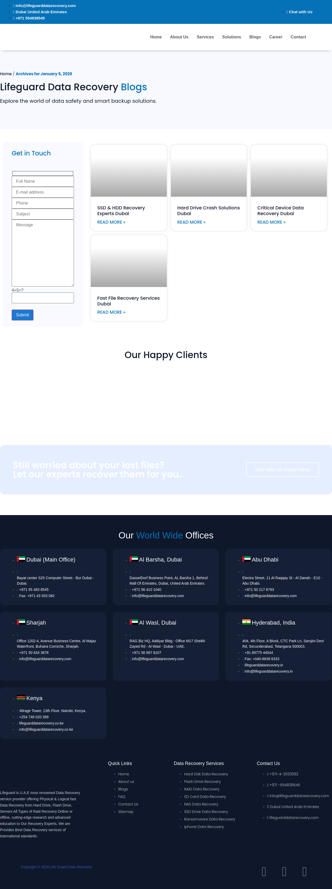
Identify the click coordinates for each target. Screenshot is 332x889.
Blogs (255, 37)
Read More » (111, 222)
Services (205, 37)
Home (156, 37)
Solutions (231, 37)
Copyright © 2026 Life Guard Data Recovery (56, 867)
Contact (298, 37)
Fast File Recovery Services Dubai (128, 301)
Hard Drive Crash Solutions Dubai (208, 210)
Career (275, 37)
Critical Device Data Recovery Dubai (280, 210)
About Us (179, 37)
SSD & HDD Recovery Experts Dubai (121, 210)
